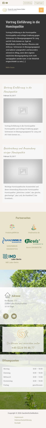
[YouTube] (6, 3)
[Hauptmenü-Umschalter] (41, 10)
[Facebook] (3, 3)
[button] (27, 2)
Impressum (19, 417)
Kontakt (18, 423)
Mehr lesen (10, 67)
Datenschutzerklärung (23, 420)
